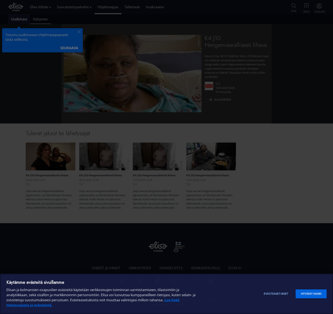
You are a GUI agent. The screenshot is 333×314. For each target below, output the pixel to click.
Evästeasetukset (276, 294)
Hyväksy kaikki (311, 294)
